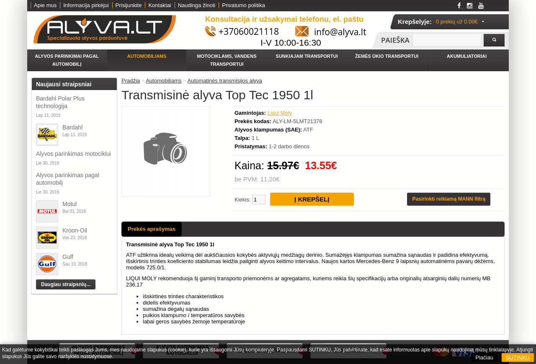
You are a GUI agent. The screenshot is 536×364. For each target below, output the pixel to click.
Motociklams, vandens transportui (227, 60)
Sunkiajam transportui (307, 56)
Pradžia (130, 80)
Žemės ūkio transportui (386, 56)
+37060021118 (249, 31)
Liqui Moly (280, 113)
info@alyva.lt (340, 32)
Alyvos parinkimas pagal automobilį (67, 179)
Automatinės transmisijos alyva (225, 80)
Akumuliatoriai (467, 56)
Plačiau (484, 357)
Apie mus (45, 5)
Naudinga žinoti (197, 5)
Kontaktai (159, 5)
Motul (69, 204)
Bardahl (72, 127)
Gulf (67, 256)
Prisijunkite (129, 5)
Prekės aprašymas (151, 229)
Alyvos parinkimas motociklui (73, 153)
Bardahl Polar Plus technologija (60, 102)
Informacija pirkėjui (85, 5)
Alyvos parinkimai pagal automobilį (67, 60)
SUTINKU (518, 357)
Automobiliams (147, 56)
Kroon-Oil (74, 230)
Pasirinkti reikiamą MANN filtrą (448, 199)
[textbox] (447, 40)
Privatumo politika (243, 5)
